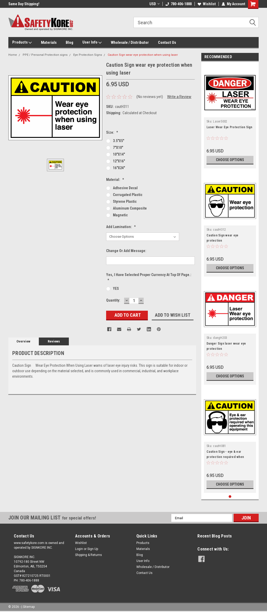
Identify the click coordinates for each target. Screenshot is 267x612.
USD (154, 4)
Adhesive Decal (125, 188)
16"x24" (119, 168)
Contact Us (167, 42)
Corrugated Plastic (127, 195)
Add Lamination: (121, 227)
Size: (112, 132)
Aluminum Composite (130, 208)
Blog (69, 42)
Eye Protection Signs (87, 55)
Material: (115, 180)
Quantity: (113, 300)
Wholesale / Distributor (130, 42)
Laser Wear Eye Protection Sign (229, 127)
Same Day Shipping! (23, 4)
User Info (92, 42)
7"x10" (118, 147)
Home (12, 55)
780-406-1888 (179, 4)
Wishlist (207, 4)
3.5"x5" (118, 141)
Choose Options (230, 160)
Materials (49, 42)
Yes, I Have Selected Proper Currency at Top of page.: (148, 277)
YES (116, 288)
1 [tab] (230, 496)
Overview (23, 341)
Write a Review (179, 97)
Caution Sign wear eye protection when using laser (143, 55)
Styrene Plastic (125, 201)
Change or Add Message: (126, 251)
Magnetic (120, 215)
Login (79, 549)
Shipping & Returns (88, 555)
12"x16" (119, 161)
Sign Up (92, 549)
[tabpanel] (230, 116)
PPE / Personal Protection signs (45, 55)
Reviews (54, 341)
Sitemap (29, 607)
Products (22, 42)
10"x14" (119, 154)
